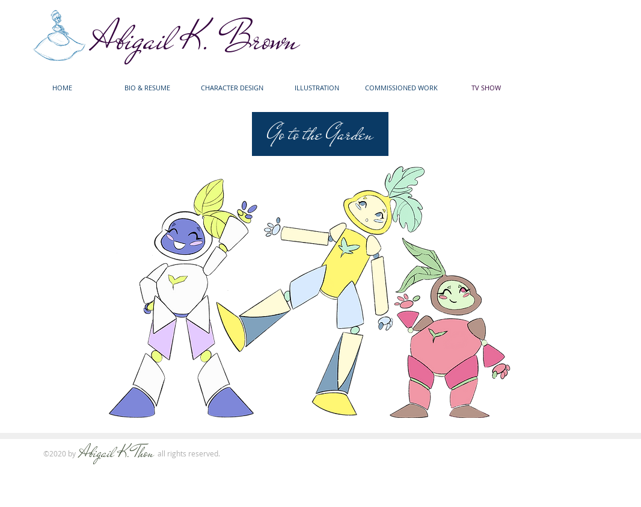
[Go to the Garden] (320, 134)
